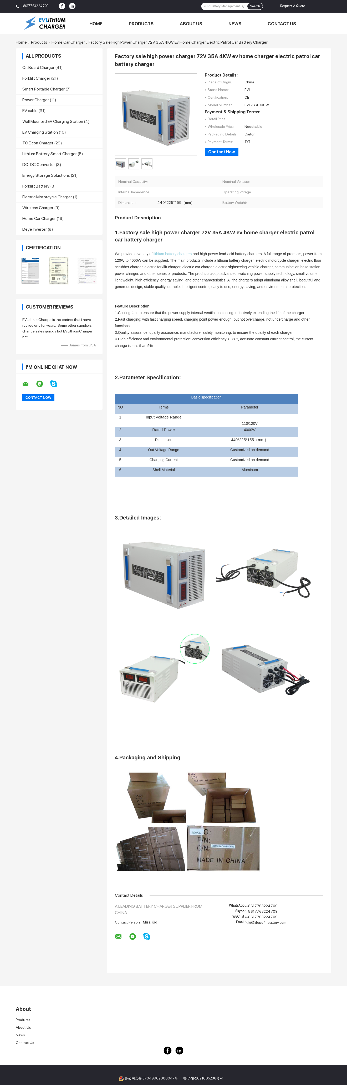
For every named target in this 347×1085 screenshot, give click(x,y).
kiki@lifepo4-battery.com (266, 922)
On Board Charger (38, 67)
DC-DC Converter (38, 164)
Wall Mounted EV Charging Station (52, 121)
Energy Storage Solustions (46, 175)
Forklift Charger (36, 78)
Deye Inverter (34, 229)
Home (96, 23)
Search (255, 6)
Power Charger (35, 99)
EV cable (30, 110)
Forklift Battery (35, 186)
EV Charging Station (40, 132)
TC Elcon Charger (37, 142)
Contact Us (282, 23)
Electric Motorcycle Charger (47, 196)
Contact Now (221, 151)
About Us (191, 23)
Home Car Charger (68, 42)
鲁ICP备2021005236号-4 (203, 1078)
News (234, 23)
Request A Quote (292, 6)
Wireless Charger (37, 207)
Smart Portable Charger (43, 89)
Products (141, 23)
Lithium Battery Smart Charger (49, 153)
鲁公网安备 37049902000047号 (151, 1078)
